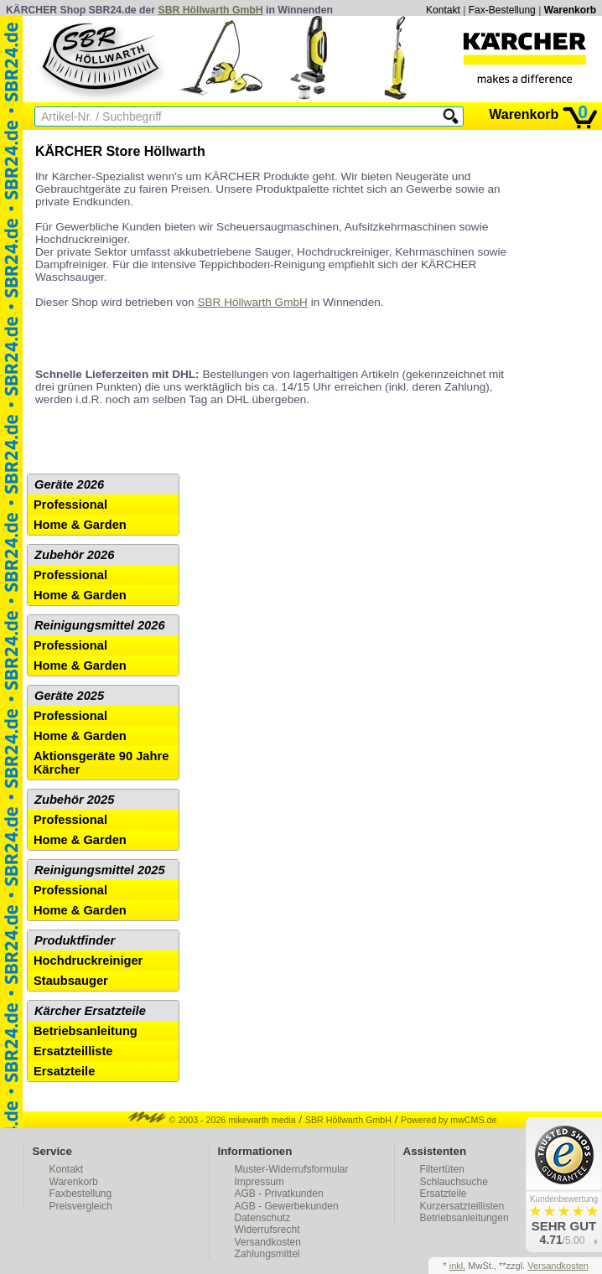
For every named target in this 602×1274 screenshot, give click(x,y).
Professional (70, 504)
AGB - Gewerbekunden (287, 1206)
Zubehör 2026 (74, 555)
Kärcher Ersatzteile (90, 1011)
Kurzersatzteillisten (462, 1206)
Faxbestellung (80, 1193)
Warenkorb (570, 10)
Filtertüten (442, 1169)
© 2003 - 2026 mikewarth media (212, 1120)
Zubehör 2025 (74, 799)
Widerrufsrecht (267, 1229)
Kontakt (443, 10)
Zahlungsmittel (267, 1254)
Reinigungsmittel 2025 (99, 870)
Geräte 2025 (69, 695)
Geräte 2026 (69, 484)
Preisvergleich (80, 1206)
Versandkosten (268, 1242)
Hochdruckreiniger (88, 960)
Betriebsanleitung (86, 1031)
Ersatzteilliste (73, 1051)
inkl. (457, 1266)
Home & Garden (80, 524)
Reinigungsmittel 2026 (99, 625)
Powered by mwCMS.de (448, 1120)
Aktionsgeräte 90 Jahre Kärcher (101, 762)
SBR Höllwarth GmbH (210, 10)
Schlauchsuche (454, 1182)
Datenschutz (263, 1218)
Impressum (259, 1182)
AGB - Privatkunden (279, 1193)
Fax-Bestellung (502, 10)
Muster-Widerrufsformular (292, 1169)
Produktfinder (74, 940)
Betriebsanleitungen (464, 1218)
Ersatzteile (64, 1071)
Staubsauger (71, 980)
